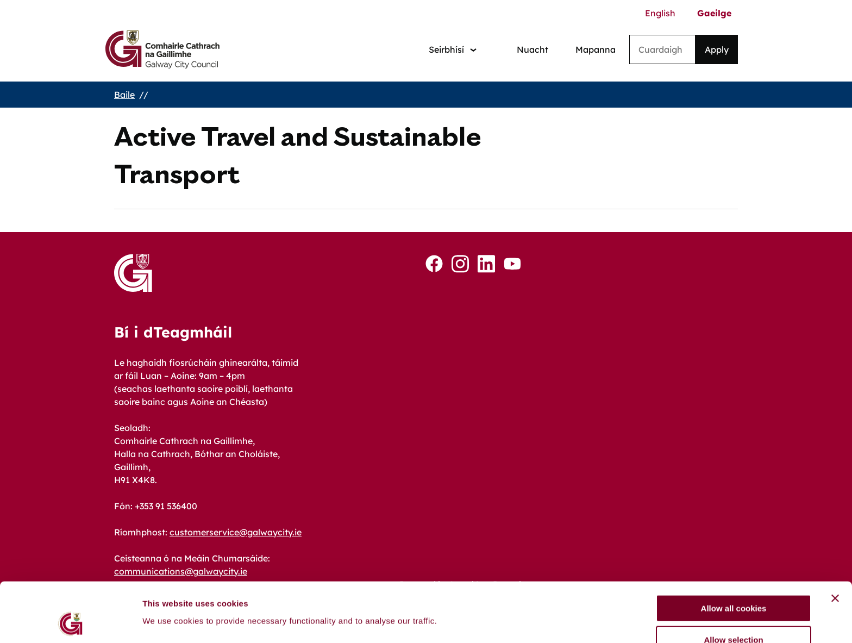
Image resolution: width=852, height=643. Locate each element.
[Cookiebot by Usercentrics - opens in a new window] (70, 622)
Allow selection (733, 584)
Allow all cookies (734, 552)
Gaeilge (714, 13)
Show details (570, 600)
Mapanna (595, 49)
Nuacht (532, 49)
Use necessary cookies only (733, 616)
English (660, 13)
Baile (124, 94)
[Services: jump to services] (452, 49)
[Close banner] (835, 542)
